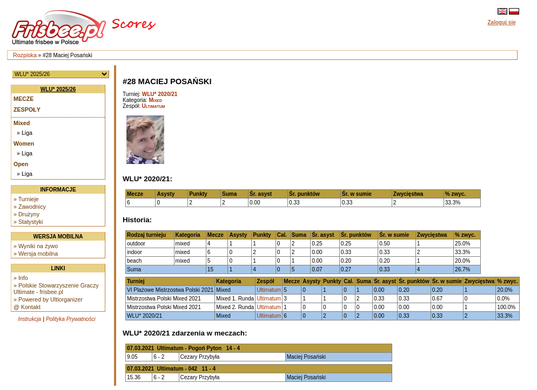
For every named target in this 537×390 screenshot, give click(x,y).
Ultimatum (153, 106)
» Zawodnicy (30, 206)
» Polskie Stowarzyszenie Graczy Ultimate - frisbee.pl (56, 288)
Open (21, 164)
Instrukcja (29, 319)
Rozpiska (25, 55)
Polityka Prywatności (71, 319)
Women (24, 143)
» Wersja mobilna (36, 253)
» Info (21, 278)
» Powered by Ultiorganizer (48, 299)
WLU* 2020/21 (160, 94)
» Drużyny (26, 214)
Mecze (23, 98)
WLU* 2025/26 (58, 89)
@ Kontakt (27, 307)
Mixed (22, 123)
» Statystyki (28, 221)
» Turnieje (26, 199)
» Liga (24, 132)
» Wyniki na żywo (36, 246)
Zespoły (27, 109)
